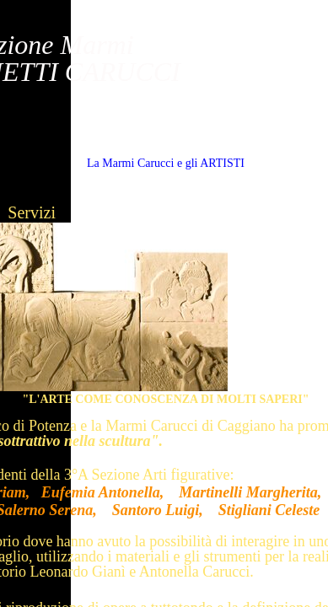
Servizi (32, 212)
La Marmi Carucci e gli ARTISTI (166, 163)
